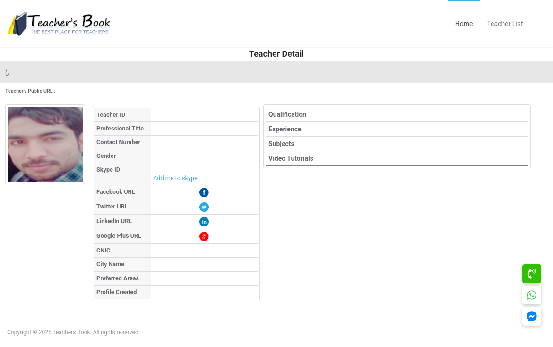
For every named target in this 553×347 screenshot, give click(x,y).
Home (464, 23)
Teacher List (505, 23)
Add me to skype (175, 178)
